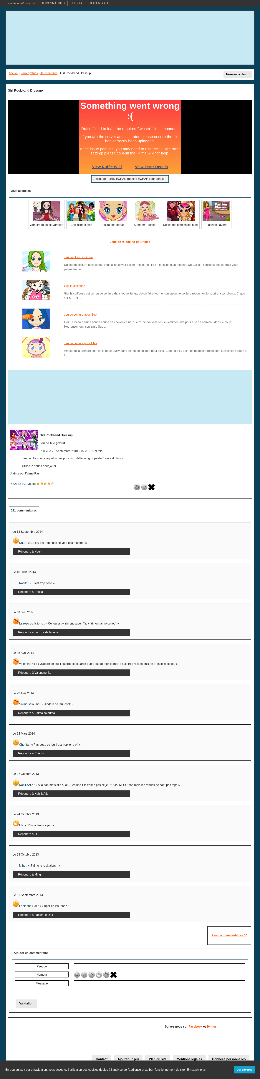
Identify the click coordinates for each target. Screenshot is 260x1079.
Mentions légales (189, 1059)
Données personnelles (229, 1059)
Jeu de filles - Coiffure (78, 257)
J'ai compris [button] (244, 1069)
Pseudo (42, 966)
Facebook (195, 1026)
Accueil (13, 73)
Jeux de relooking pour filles (130, 241)
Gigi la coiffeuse (74, 285)
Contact (101, 1059)
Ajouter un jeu (128, 1059)
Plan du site (157, 1059)
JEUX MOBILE (99, 3)
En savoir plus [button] (196, 1069)
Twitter (211, 1026)
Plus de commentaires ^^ (229, 935)
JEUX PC (77, 3)
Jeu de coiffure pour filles (80, 343)
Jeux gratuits (29, 73)
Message (42, 983)
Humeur (42, 974)
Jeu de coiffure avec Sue (80, 314)
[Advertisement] (130, 38)
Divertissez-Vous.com (20, 3)
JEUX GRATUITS (53, 3)
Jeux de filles (49, 73)
